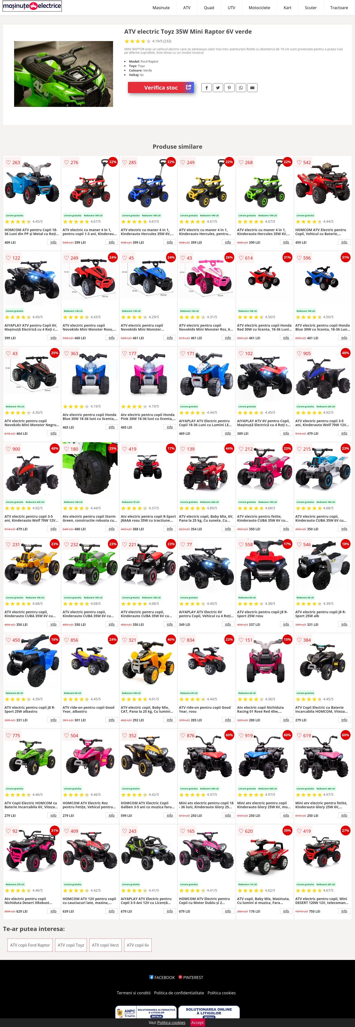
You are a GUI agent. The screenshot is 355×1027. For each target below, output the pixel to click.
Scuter (311, 7)
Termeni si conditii (134, 993)
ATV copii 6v (138, 945)
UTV (231, 7)
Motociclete (259, 7)
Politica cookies (222, 993)
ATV (186, 7)
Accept (197, 1022)
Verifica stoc (169, 87)
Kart (287, 7)
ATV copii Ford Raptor (30, 945)
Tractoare (339, 7)
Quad (209, 7)
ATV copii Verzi (105, 945)
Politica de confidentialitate (179, 993)
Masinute (161, 7)
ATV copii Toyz (71, 945)
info (53, 242)
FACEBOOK (162, 977)
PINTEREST (190, 977)
